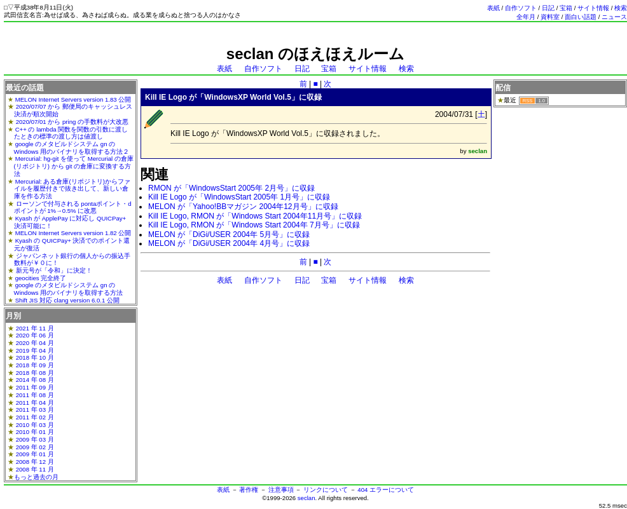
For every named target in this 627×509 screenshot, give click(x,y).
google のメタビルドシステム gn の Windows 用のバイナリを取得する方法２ (72, 147)
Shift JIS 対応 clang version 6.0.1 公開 (67, 300)
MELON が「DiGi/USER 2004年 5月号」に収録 (229, 234)
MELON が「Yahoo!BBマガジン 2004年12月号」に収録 (243, 206)
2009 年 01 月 (35, 454)
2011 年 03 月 (35, 409)
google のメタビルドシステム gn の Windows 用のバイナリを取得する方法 (68, 289)
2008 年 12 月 (35, 461)
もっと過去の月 (36, 476)
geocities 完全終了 (41, 278)
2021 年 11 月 (35, 328)
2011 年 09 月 (35, 387)
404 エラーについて (385, 489)
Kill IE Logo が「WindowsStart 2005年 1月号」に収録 (239, 197)
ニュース (614, 16)
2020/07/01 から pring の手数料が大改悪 (72, 121)
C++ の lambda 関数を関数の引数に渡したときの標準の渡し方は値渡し (71, 133)
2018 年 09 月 (35, 365)
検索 (620, 7)
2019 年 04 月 (35, 350)
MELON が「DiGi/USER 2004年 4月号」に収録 (229, 243)
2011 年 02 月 (35, 417)
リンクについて (325, 489)
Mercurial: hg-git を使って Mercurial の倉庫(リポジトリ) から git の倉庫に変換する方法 (74, 166)
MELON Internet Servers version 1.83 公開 (73, 99)
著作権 (248, 489)
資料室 (550, 16)
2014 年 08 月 (35, 379)
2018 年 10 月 (35, 357)
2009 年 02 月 (35, 447)
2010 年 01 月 (35, 431)
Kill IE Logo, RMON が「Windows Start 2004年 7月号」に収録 (254, 225)
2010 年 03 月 (35, 424)
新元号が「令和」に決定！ (54, 270)
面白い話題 (580, 16)
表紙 (493, 7)
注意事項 (281, 489)
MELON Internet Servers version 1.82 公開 (73, 232)
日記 (548, 7)
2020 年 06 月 (35, 335)
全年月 (525, 16)
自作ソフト (521, 7)
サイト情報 (593, 7)
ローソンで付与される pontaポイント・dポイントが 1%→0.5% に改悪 (73, 207)
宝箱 (566, 7)
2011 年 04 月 (35, 402)
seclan (306, 497)
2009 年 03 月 (35, 439)
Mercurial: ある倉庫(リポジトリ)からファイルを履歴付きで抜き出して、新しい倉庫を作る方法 (72, 189)
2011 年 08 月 (35, 394)
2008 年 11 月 (35, 469)
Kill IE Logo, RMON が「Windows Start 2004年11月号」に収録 (255, 216)
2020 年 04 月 (35, 342)
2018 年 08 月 (35, 372)
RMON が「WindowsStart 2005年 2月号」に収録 (231, 188)
